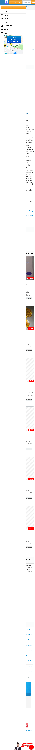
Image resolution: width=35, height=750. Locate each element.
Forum (4, 33)
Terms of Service (28, 730)
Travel (4, 29)
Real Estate (6, 15)
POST (13, 7)
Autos (4, 22)
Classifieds (6, 26)
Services (5, 19)
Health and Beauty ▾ (16, 2)
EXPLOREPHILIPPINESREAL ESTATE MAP (13, 39)
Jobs (4, 12)
